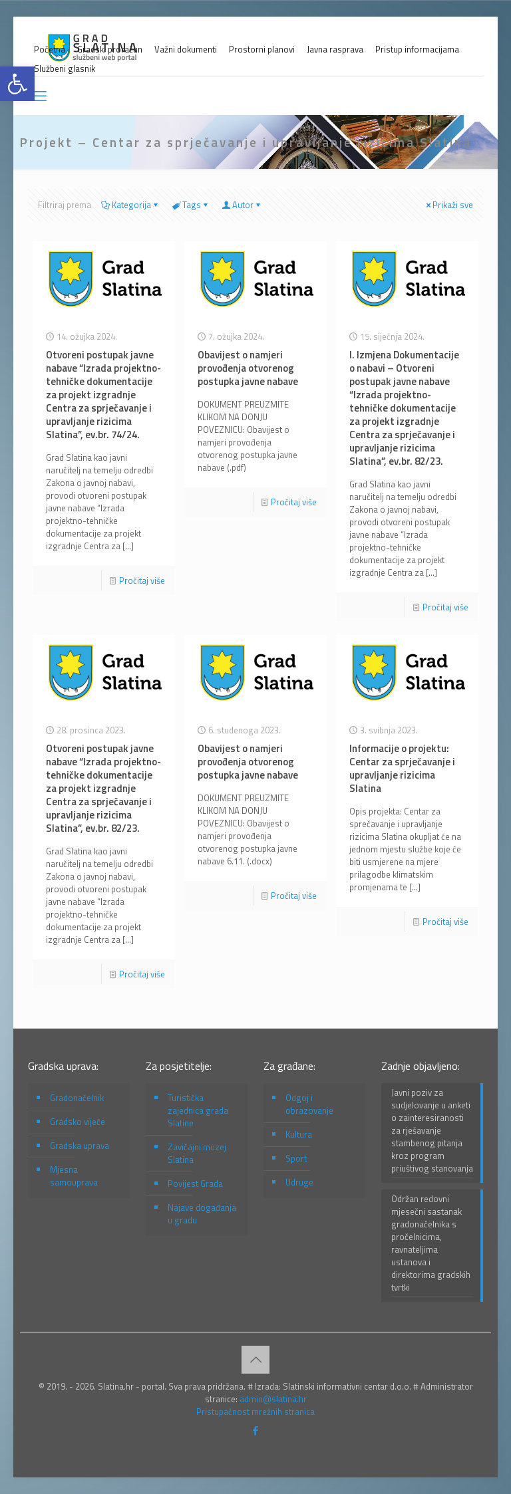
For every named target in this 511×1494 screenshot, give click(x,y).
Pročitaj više (142, 580)
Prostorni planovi (262, 49)
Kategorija (130, 204)
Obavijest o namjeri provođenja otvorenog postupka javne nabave (248, 368)
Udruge (299, 1182)
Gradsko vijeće (77, 1121)
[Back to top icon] (255, 1360)
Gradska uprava (79, 1145)
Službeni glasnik (64, 68)
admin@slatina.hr (273, 1399)
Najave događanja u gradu (202, 1214)
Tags (191, 204)
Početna (49, 49)
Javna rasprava (335, 49)
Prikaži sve (448, 204)
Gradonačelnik (77, 1097)
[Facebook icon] (256, 1430)
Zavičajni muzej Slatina (197, 1153)
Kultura (298, 1134)
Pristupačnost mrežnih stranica (255, 1411)
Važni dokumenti (185, 49)
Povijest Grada (195, 1183)
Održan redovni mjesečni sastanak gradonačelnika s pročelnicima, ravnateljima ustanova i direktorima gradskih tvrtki (430, 1243)
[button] (17, 83)
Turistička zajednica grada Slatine (198, 1110)
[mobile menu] (39, 95)
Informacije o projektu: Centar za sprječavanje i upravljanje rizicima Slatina (402, 768)
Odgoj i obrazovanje (309, 1104)
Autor (242, 204)
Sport (296, 1158)
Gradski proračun (109, 49)
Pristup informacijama (417, 49)
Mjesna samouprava (74, 1176)
